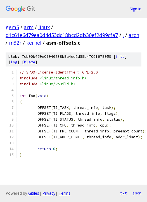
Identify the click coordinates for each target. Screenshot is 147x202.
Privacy (48, 193)
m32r (15, 42)
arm (29, 27)
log (14, 62)
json (136, 193)
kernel (33, 42)
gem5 (12, 27)
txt (123, 193)
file (120, 56)
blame (29, 62)
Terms (64, 193)
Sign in (135, 9)
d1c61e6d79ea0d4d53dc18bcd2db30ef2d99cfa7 (62, 35)
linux (44, 27)
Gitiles (33, 193)
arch (134, 35)
